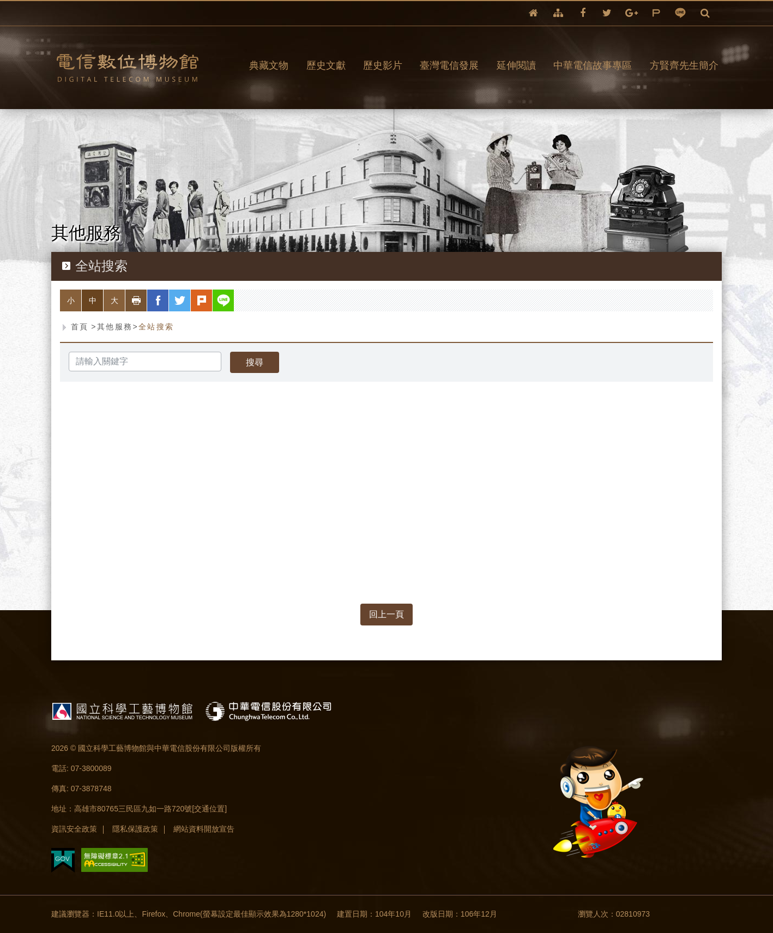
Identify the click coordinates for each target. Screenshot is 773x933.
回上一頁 (386, 614)
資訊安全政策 (74, 828)
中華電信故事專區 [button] (592, 65)
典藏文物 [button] (268, 65)
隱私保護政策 (135, 828)
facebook (582, 13)
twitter (607, 13)
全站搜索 (156, 326)
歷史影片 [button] (382, 65)
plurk (656, 13)
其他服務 (115, 326)
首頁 (80, 326)
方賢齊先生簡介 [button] (684, 65)
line (680, 13)
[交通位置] (209, 808)
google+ (631, 13)
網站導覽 (558, 13)
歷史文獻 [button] (326, 65)
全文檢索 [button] (705, 13)
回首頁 (533, 13)
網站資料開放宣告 (203, 828)
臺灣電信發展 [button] (449, 65)
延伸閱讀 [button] (516, 65)
